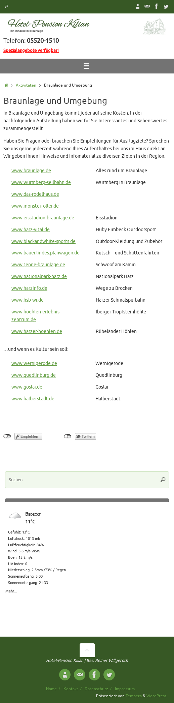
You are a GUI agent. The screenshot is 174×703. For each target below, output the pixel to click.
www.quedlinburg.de (33, 375)
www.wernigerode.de (34, 363)
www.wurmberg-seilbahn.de (41, 182)
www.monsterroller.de (35, 206)
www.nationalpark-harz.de (39, 276)
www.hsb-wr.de (27, 300)
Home (51, 689)
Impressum (125, 689)
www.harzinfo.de (29, 288)
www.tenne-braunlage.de (38, 265)
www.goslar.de (26, 387)
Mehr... (11, 590)
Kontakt (70, 689)
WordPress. (156, 696)
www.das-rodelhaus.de (35, 194)
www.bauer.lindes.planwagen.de (45, 253)
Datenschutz (96, 689)
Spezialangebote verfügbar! (31, 50)
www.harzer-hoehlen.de (36, 331)
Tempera (134, 696)
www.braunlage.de (31, 171)
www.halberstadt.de (32, 399)
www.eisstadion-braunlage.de (42, 218)
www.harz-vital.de (30, 230)
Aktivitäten (26, 85)
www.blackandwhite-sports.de (43, 241)
